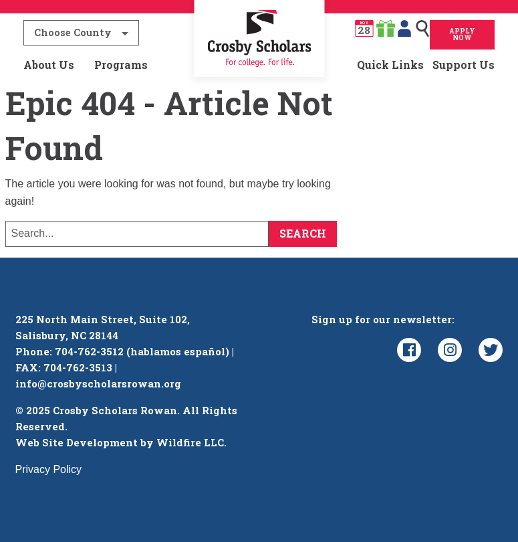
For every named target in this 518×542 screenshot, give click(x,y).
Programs (121, 65)
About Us (48, 65)
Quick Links (390, 65)
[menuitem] (259, 65)
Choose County (73, 32)
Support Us (463, 65)
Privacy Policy (48, 469)
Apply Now (462, 34)
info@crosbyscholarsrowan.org (98, 383)
